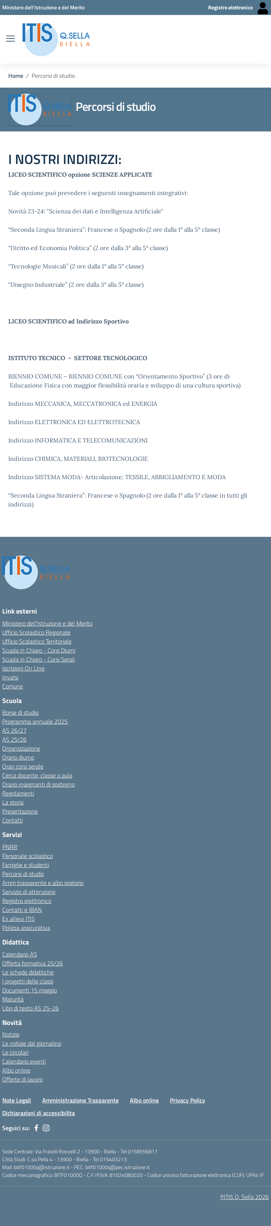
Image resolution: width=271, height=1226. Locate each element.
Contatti (12, 820)
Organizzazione (21, 748)
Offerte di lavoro (22, 1079)
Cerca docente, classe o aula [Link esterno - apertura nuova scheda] (37, 775)
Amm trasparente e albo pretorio (42, 882)
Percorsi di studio (23, 873)
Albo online (144, 1100)
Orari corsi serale (22, 766)
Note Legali (16, 1100)
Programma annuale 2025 (35, 721)
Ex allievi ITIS (18, 918)
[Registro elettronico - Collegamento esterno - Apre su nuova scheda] (238, 7)
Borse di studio (20, 712)
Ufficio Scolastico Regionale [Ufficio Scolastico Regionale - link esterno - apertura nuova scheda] (36, 632)
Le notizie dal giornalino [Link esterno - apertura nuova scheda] (31, 1043)
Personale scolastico (27, 855)
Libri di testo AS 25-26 (30, 1008)
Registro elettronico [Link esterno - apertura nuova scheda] (26, 900)
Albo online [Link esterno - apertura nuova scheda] (16, 1070)
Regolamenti (18, 793)
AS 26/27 (14, 730)
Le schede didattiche (28, 972)
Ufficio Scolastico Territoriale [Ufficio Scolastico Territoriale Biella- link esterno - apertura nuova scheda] (36, 641)
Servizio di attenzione (28, 891)
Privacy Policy (187, 1100)
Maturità (13, 999)
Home (15, 75)
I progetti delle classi (27, 981)
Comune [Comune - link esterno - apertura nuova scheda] (12, 686)
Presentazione (20, 811)
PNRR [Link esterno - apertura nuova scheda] (9, 846)
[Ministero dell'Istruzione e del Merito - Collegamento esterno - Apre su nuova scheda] (43, 7)
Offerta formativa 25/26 (32, 963)
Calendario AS (19, 954)
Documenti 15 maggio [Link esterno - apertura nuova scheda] (29, 990)
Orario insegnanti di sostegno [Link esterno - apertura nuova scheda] (38, 784)
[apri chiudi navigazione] (10, 39)
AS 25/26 (14, 739)
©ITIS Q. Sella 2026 (244, 1196)
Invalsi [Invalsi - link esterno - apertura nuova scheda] (10, 677)
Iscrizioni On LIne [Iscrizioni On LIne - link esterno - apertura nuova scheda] (23, 668)
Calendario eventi (24, 1061)
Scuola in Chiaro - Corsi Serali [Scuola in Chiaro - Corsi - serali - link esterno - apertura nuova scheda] (38, 659)
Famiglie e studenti (25, 864)
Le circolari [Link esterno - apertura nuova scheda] (15, 1052)
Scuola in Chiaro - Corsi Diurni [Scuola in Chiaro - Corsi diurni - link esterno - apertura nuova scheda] (38, 650)
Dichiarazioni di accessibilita (38, 1112)
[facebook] (36, 1128)
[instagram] (46, 1128)
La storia (13, 802)
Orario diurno (18, 757)
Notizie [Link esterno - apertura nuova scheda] (10, 1034)
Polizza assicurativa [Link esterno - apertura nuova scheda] (26, 927)
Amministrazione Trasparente (80, 1100)
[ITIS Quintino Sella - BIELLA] (56, 39)
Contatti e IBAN (22, 909)
